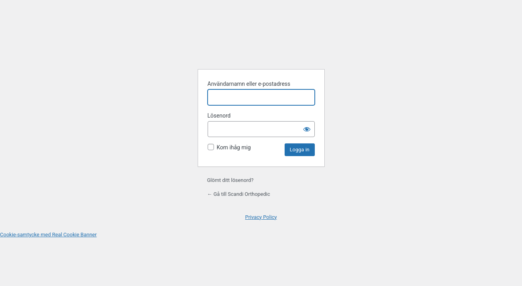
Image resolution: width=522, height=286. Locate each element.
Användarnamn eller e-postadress (249, 84)
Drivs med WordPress (261, 43)
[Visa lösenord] (307, 129)
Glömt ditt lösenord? (230, 180)
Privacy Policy (261, 217)
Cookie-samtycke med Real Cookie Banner (48, 235)
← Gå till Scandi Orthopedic (238, 194)
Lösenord (219, 115)
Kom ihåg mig (234, 147)
